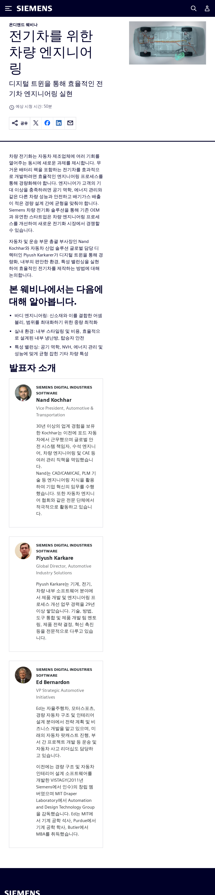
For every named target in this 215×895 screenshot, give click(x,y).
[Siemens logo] (34, 8)
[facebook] (47, 123)
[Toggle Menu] (8, 8)
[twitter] (35, 123)
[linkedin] (58, 123)
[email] (70, 123)
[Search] (193, 8)
